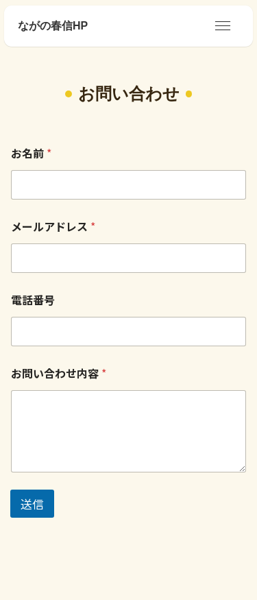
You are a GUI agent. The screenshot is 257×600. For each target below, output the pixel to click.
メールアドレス (53, 226)
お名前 (31, 153)
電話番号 (33, 300)
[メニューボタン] (222, 26)
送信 (32, 503)
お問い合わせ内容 (58, 373)
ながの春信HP (53, 26)
